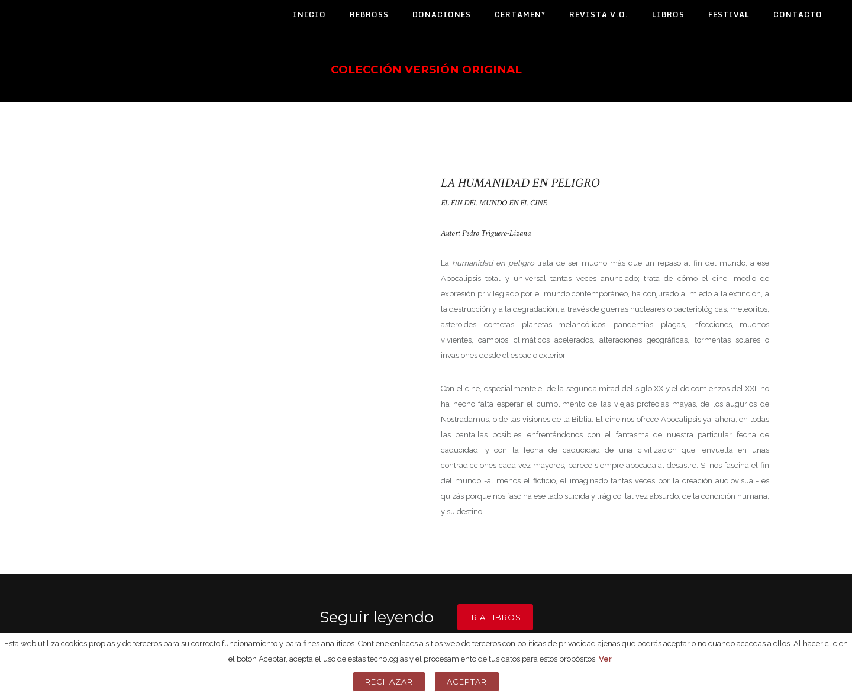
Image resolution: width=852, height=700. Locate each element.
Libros (668, 14)
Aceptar (467, 681)
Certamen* (520, 14)
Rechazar (389, 681)
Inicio (309, 14)
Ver (605, 658)
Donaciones (441, 14)
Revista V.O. (598, 14)
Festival (729, 14)
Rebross (369, 14)
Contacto (797, 14)
